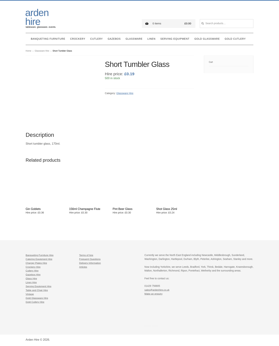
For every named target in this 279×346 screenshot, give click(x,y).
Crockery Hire (33, 266)
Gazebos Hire (33, 274)
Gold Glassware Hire (37, 298)
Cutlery (96, 39)
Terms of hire (86, 255)
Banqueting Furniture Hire (40, 255)
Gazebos (114, 39)
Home (28, 51)
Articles (83, 266)
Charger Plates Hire (36, 263)
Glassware (134, 39)
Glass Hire (31, 278)
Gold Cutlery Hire (35, 302)
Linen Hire (31, 282)
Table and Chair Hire (37, 290)
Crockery (77, 39)
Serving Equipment (174, 39)
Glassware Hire (42, 51)
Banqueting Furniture (48, 39)
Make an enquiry (153, 293)
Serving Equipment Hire (38, 286)
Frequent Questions (90, 259)
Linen (152, 39)
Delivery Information (90, 263)
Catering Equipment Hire (39, 259)
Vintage (30, 294)
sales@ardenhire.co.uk (156, 289)
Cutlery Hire (32, 270)
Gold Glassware (207, 39)
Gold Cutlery (235, 39)
